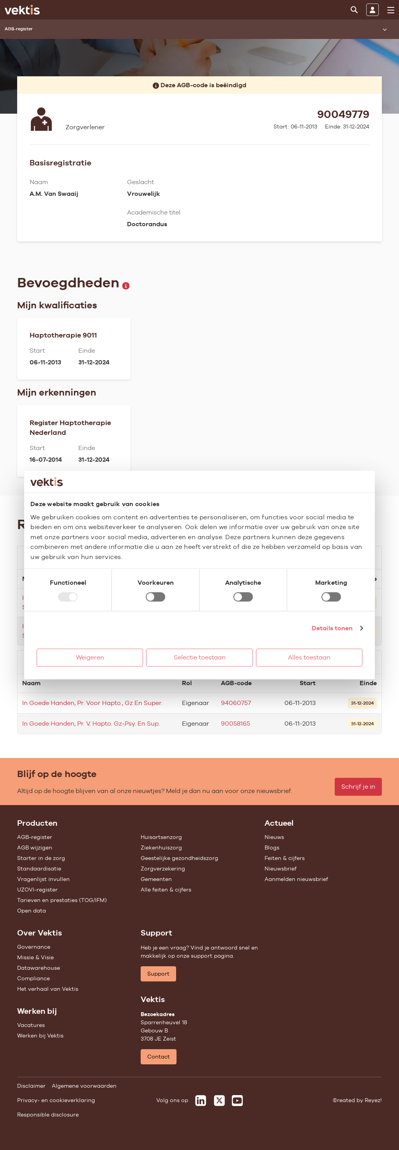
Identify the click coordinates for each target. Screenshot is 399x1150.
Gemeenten (156, 879)
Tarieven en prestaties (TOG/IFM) (62, 900)
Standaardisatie (39, 868)
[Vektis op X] (219, 1100)
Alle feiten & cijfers (166, 889)
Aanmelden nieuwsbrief (296, 879)
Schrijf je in (358, 786)
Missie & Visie (35, 957)
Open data (31, 910)
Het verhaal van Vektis (47, 989)
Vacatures (31, 1025)
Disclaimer (31, 1086)
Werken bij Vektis (40, 1035)
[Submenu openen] (384, 29)
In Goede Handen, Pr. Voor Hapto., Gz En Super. (92, 703)
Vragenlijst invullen (43, 879)
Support (158, 974)
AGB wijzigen (34, 847)
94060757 (236, 703)
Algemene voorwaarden (84, 1086)
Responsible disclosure (48, 1114)
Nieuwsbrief (281, 868)
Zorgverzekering (163, 868)
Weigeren (90, 657)
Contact (158, 1056)
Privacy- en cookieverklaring (56, 1100)
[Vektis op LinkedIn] (200, 1100)
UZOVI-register (37, 889)
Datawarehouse (38, 968)
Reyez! (373, 1100)
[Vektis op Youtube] (237, 1100)
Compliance (33, 978)
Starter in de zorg (41, 858)
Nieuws (274, 837)
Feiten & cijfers (285, 858)
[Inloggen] (372, 10)
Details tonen (332, 628)
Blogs (272, 847)
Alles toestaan (309, 657)
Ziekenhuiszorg (161, 847)
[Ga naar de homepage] (22, 9)
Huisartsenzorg (161, 837)
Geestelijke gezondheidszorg (179, 858)
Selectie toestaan (200, 657)
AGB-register (34, 837)
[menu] (391, 10)
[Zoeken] (354, 10)
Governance (33, 947)
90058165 (235, 723)
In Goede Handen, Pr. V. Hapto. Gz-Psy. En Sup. (91, 723)
